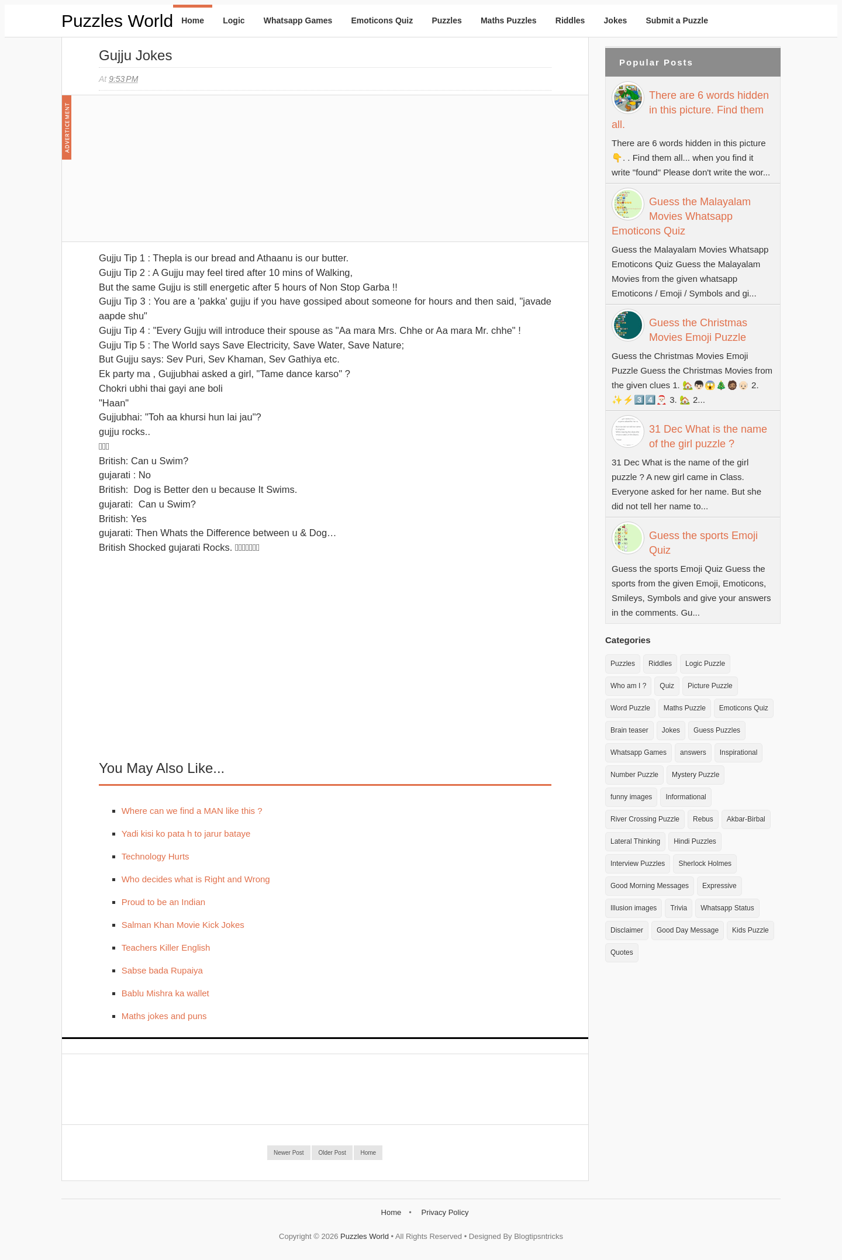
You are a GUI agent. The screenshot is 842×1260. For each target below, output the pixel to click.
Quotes (621, 952)
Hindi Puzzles (695, 841)
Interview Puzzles (637, 863)
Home (192, 20)
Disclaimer (626, 930)
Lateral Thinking (635, 841)
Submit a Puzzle (677, 20)
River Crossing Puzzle (644, 819)
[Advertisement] (186, 174)
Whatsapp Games (298, 20)
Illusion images (633, 908)
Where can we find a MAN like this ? (192, 811)
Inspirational (739, 752)
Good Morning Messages (649, 886)
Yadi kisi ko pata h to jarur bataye (186, 833)
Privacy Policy (444, 1212)
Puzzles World (117, 20)
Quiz (667, 686)
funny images (631, 797)
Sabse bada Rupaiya (162, 970)
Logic (233, 20)
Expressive (719, 886)
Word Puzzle (630, 708)
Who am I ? (628, 686)
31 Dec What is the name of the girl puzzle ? (708, 436)
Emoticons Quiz (382, 20)
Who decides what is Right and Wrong (196, 879)
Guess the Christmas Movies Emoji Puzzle (698, 330)
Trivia (678, 908)
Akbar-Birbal (746, 819)
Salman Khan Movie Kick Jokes (183, 925)
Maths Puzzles (509, 20)
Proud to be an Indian (163, 902)
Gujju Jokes (135, 55)
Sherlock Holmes (704, 863)
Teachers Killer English (166, 947)
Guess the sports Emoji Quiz (703, 543)
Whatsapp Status (727, 908)
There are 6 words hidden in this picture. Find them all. (690, 109)
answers (693, 752)
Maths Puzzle (685, 708)
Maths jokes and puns (164, 1016)
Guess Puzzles (716, 730)
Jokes (615, 20)
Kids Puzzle (750, 930)
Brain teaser (629, 730)
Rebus (703, 819)
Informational (685, 797)
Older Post (332, 1152)
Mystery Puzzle (695, 775)
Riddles (570, 20)
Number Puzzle (634, 775)
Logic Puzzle (705, 664)
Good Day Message (688, 930)
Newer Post (289, 1152)
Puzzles (446, 20)
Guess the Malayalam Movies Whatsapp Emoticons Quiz (681, 216)
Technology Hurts (155, 856)
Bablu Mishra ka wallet (165, 993)
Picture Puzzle (710, 686)
